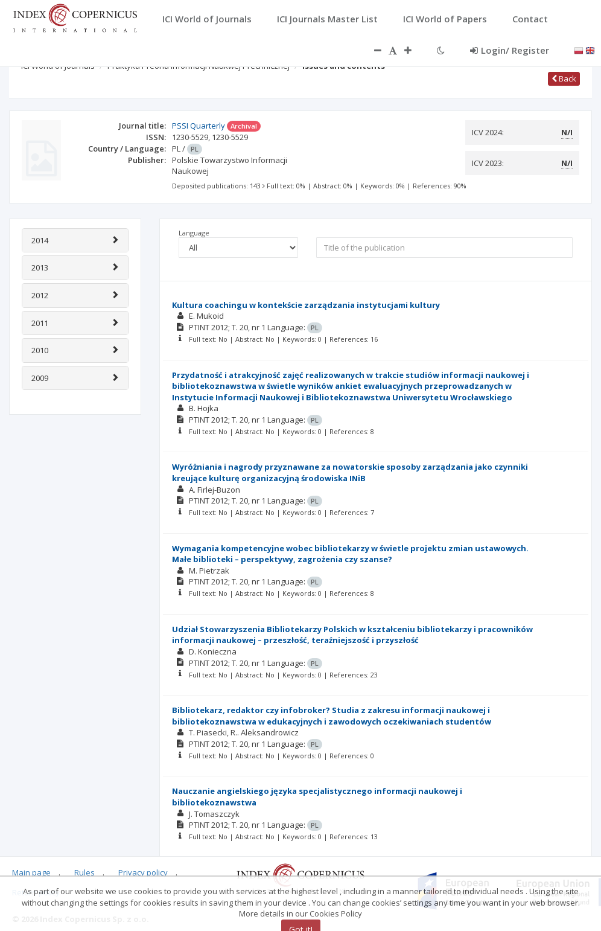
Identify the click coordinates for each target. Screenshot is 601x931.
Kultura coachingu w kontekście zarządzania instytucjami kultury (306, 304)
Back (564, 78)
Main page (31, 872)
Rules (84, 872)
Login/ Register (509, 50)
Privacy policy (143, 872)
